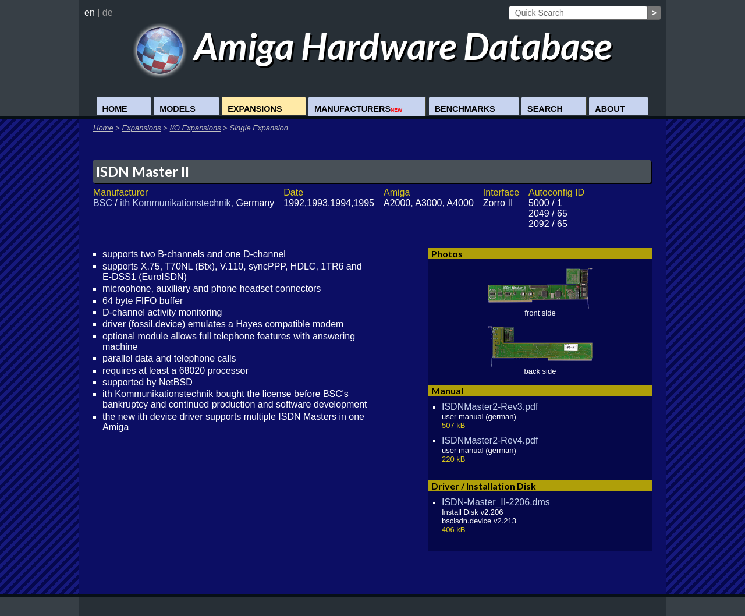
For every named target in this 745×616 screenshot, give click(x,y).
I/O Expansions (195, 127)
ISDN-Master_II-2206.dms (496, 502)
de (107, 12)
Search (545, 109)
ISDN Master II (142, 171)
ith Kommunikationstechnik (175, 203)
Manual (447, 390)
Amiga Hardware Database (372, 45)
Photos (447, 253)
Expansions (255, 109)
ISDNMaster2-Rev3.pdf (490, 407)
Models (177, 109)
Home (114, 109)
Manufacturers (358, 109)
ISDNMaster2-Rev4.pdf (490, 440)
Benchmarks (465, 109)
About (610, 109)
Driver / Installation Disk (483, 485)
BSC (102, 203)
